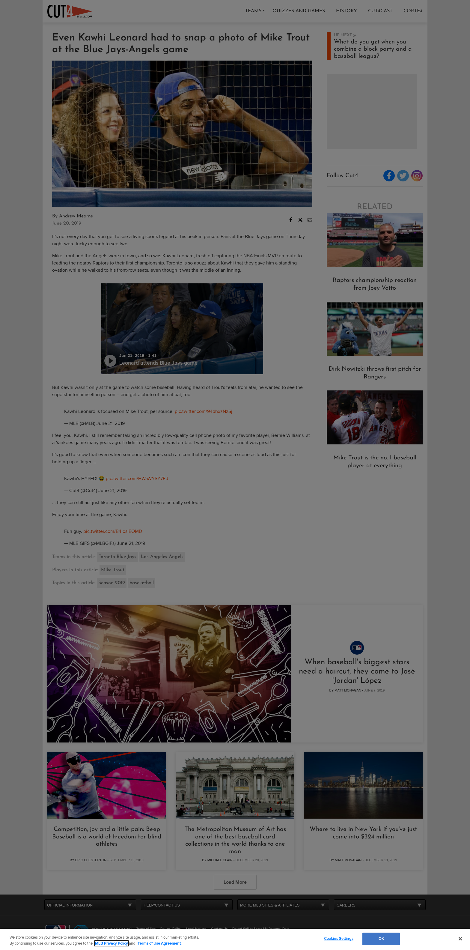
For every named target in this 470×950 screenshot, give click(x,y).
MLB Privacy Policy (111, 943)
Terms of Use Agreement (159, 943)
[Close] (460, 938)
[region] (235, 939)
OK (381, 938)
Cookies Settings (338, 938)
